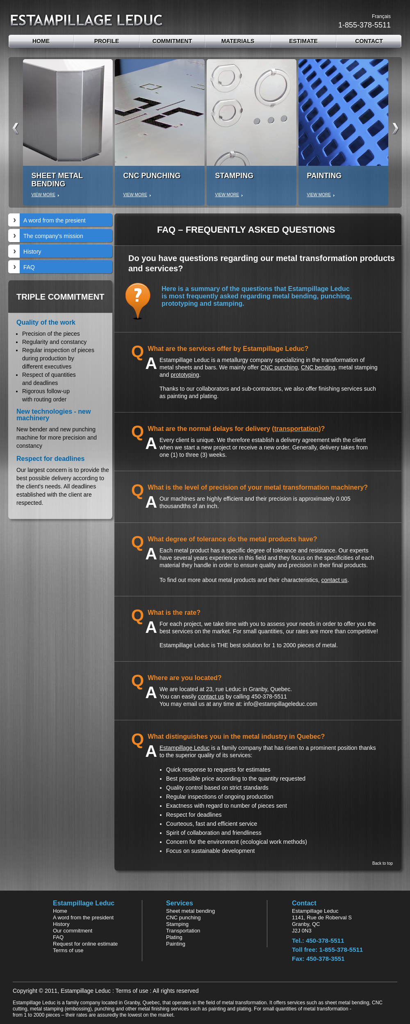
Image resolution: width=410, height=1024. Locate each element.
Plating (174, 937)
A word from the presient (54, 220)
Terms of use (68, 950)
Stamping (177, 924)
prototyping (185, 374)
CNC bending (318, 367)
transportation (296, 428)
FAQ (29, 267)
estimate (303, 41)
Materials (238, 41)
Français (381, 16)
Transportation (183, 931)
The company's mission (53, 236)
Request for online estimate (85, 944)
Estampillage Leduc (184, 748)
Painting (175, 944)
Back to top (382, 863)
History (32, 251)
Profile (106, 41)
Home (41, 41)
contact (369, 41)
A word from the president (83, 917)
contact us (334, 580)
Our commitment (72, 931)
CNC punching (279, 367)
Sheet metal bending (190, 911)
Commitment (172, 41)
